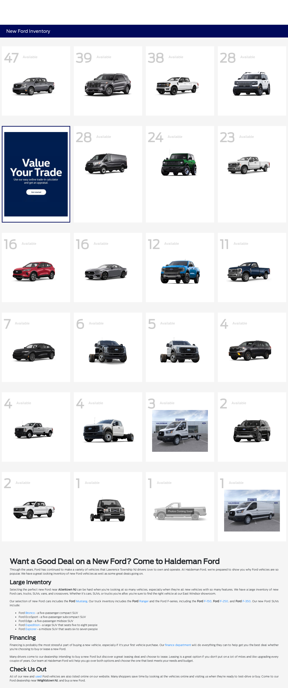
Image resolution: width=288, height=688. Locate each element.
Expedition (32, 625)
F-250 (224, 601)
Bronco (30, 613)
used (38, 676)
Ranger (143, 601)
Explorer (30, 629)
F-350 (247, 601)
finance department (178, 645)
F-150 (208, 601)
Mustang (81, 601)
